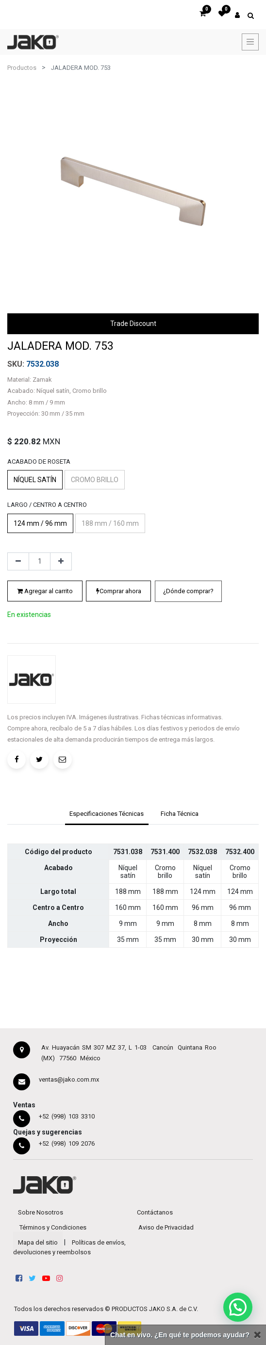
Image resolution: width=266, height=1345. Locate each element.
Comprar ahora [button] (118, 591)
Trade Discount (133, 323)
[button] (188, 591)
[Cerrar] (257, 1335)
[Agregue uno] (61, 561)
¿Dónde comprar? (188, 591)
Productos (21, 67)
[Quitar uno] (18, 561)
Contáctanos (155, 1212)
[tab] (107, 815)
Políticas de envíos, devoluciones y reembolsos (69, 1247)
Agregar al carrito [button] (45, 591)
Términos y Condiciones (52, 1227)
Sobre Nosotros (40, 1212)
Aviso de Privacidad (166, 1227)
